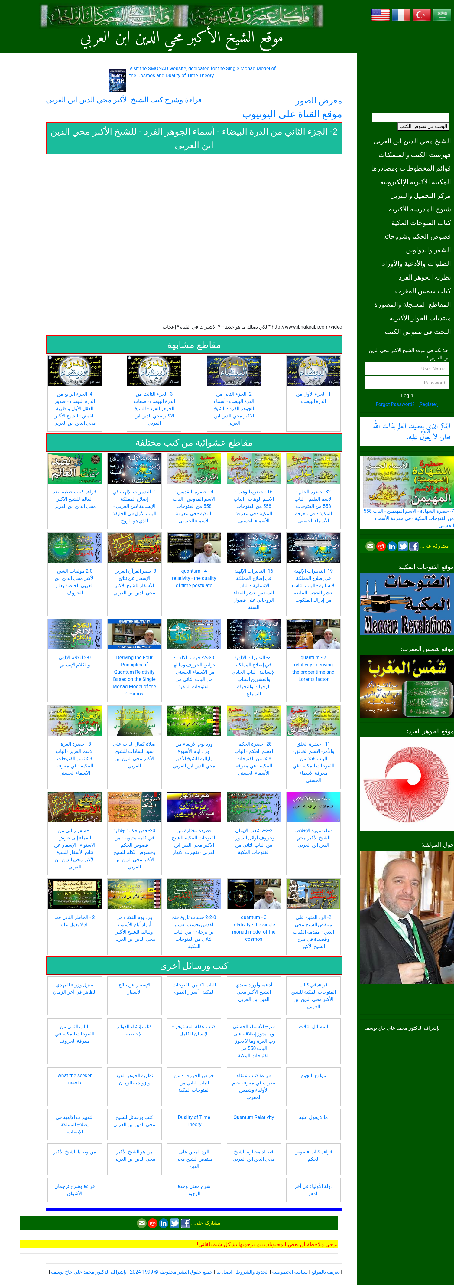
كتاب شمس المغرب (423, 291)
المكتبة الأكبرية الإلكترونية (415, 182)
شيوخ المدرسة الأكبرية (420, 209)
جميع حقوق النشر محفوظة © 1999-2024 (171, 1272)
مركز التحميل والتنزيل (420, 195)
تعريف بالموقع (325, 1272)
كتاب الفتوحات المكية (421, 223)
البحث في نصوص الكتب (423, 126)
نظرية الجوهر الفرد (425, 277)
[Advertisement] (407, 65)
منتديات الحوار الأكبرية (420, 318)
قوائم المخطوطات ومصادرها (411, 168)
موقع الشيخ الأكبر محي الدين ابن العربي (181, 38)
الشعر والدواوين (428, 250)
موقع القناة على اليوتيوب (292, 114)
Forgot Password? (395, 404)
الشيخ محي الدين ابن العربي (412, 141)
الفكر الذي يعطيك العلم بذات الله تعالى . (411, 432)
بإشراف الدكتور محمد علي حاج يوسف (88, 1272)
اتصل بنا (224, 1272)
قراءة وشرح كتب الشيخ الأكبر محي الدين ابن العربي (124, 100)
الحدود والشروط (252, 1272)
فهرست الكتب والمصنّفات (414, 155)
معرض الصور (319, 101)
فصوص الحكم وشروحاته (417, 236)
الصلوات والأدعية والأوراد (416, 263)
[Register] (428, 404)
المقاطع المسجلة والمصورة (412, 304)
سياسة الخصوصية (290, 1272)
